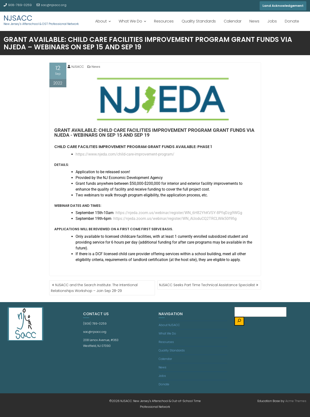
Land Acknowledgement (283, 5)
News (254, 21)
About (101, 21)
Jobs (272, 21)
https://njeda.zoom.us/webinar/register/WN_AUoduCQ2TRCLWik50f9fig (175, 218)
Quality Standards (199, 21)
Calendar (232, 21)
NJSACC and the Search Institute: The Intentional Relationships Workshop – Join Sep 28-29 (94, 288)
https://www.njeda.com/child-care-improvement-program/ (125, 154)
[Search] (239, 321)
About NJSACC (169, 325)
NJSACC (18, 18)
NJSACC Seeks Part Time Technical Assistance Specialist (207, 285)
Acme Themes (295, 401)
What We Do (130, 21)
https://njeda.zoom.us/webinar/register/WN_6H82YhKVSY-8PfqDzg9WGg (179, 212)
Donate (292, 21)
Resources (164, 21)
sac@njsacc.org (51, 5)
